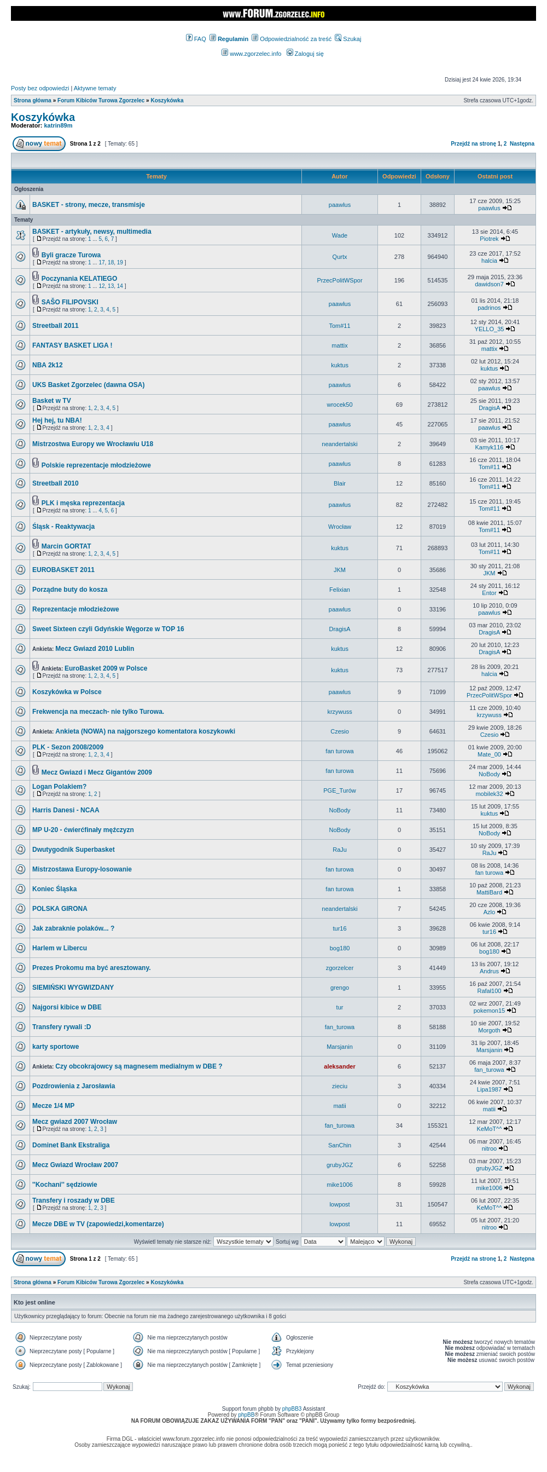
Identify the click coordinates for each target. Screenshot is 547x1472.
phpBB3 (292, 1409)
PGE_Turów (339, 790)
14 (120, 286)
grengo (339, 987)
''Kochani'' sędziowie (64, 1184)
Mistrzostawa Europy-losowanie (82, 869)
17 (101, 262)
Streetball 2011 (55, 326)
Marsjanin (340, 1046)
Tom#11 (339, 325)
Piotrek (489, 238)
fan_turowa (339, 1027)
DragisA (489, 408)
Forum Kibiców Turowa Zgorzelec (100, 100)
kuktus (339, 365)
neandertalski (339, 444)
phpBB (246, 1415)
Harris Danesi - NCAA (66, 810)
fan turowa (339, 751)
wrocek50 (339, 404)
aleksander (339, 1066)
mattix (339, 345)
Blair (340, 483)
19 (120, 262)
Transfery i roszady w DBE (73, 1200)
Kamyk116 (489, 447)
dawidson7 (489, 284)
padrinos (489, 307)
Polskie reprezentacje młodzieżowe (96, 465)
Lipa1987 (489, 1089)
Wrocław (339, 526)
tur (340, 1007)
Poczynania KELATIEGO (79, 278)
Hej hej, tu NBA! (57, 420)
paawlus (340, 204)
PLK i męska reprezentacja (83, 503)
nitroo (489, 1148)
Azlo (489, 912)
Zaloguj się (305, 53)
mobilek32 (489, 793)
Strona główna (32, 100)
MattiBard (489, 892)
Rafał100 (489, 991)
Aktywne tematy (95, 88)
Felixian (339, 589)
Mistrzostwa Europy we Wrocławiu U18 (92, 444)
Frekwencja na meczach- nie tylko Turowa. (98, 711)
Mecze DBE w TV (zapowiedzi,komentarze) (98, 1224)
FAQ (196, 39)
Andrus (489, 971)
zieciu (339, 1086)
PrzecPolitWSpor (339, 280)
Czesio (339, 731)
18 (111, 262)
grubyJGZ (340, 1165)
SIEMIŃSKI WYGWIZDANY (73, 987)
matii (339, 1105)
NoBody (489, 774)
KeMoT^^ (489, 1128)
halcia (489, 260)
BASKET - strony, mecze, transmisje (88, 205)
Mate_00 (489, 754)
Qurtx (340, 256)
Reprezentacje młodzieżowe (75, 609)
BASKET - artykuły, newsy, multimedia (92, 231)
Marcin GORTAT (66, 546)
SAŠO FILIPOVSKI (70, 302)
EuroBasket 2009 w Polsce (106, 668)
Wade (339, 235)
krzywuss (339, 711)
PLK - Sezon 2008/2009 (67, 747)
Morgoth (489, 1030)
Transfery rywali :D (61, 1027)
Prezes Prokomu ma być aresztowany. (91, 968)
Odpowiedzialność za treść (291, 39)
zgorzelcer (340, 968)
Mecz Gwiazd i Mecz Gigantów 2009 (97, 772)
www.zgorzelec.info (251, 53)
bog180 (340, 948)
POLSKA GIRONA (60, 909)
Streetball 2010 (55, 483)
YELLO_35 (489, 329)
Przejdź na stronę (473, 144)
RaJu (340, 849)
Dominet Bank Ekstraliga (70, 1145)
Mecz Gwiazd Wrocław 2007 (75, 1165)
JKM (340, 570)
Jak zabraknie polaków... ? (73, 928)
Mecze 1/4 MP (53, 1106)
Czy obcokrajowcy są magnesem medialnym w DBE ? (138, 1066)
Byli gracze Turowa (71, 255)
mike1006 (340, 1184)
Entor (489, 593)
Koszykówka (166, 100)
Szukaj (348, 39)
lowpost (339, 1204)
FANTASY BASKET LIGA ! (72, 345)
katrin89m (58, 125)
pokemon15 (489, 1010)
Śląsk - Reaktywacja (63, 526)
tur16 (339, 928)
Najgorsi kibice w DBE (67, 1007)
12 (101, 286)
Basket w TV (51, 401)
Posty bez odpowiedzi (40, 88)
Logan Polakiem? (59, 786)
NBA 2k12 (47, 365)
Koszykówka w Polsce (67, 692)
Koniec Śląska (54, 889)
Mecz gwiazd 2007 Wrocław (74, 1121)
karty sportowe (55, 1046)
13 (111, 286)
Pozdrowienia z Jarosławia (73, 1086)
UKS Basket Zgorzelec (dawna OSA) (88, 385)
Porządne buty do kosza (69, 589)
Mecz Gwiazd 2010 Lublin (94, 649)
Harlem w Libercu (59, 948)
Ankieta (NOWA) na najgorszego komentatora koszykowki (145, 731)
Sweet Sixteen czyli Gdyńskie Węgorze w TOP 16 (108, 629)
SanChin (339, 1145)
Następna (522, 144)
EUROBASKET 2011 (63, 570)
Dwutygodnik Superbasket (73, 849)
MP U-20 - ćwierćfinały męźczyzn (83, 830)
